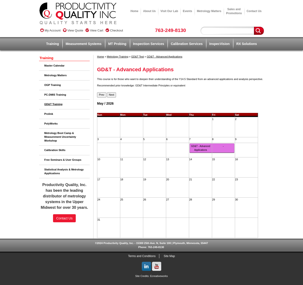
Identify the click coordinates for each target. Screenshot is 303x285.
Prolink (48, 113)
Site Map (169, 256)
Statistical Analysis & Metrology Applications (64, 171)
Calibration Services (187, 44)
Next (111, 94)
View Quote (73, 30)
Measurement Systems (84, 44)
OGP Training (52, 85)
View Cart (94, 30)
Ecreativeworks (159, 276)
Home (134, 11)
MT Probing (117, 44)
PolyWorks (51, 123)
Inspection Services (148, 44)
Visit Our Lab (169, 11)
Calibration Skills (54, 150)
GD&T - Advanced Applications (164, 56)
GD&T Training (53, 104)
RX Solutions (246, 44)
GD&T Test (137, 56)
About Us (149, 11)
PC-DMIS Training (55, 94)
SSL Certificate (64, 237)
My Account (50, 30)
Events (187, 11)
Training (52, 44)
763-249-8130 (170, 30)
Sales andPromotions (234, 11)
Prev (101, 94)
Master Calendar (54, 65)
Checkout (114, 30)
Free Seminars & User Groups (62, 159)
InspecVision (219, 44)
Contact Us (254, 11)
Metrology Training (118, 56)
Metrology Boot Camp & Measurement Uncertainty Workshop (60, 137)
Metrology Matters (209, 11)
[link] (64, 229)
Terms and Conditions (142, 256)
